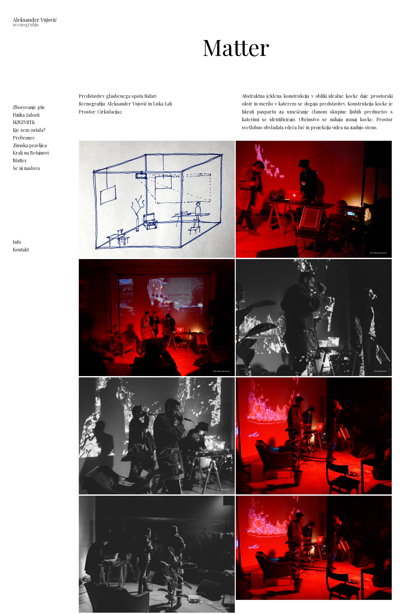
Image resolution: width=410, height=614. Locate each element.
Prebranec (24, 137)
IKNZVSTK (24, 122)
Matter (20, 160)
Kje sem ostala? (29, 130)
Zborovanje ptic (29, 107)
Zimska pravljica (30, 145)
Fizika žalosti (26, 115)
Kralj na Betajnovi (31, 152)
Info (17, 242)
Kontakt (21, 249)
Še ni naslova (26, 168)
